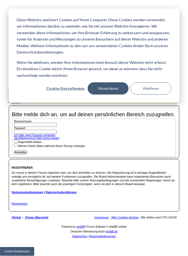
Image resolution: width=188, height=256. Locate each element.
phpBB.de (111, 231)
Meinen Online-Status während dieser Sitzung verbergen (49, 146)
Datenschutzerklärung (61, 192)
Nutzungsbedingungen (27, 192)
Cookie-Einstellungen (65, 88)
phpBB (80, 226)
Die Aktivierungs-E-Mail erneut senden (36, 138)
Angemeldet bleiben (28, 142)
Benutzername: (23, 121)
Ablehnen (151, 88)
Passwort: (20, 128)
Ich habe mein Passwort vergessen (34, 135)
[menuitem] (125, 217)
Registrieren (19, 203)
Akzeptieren (108, 88)
